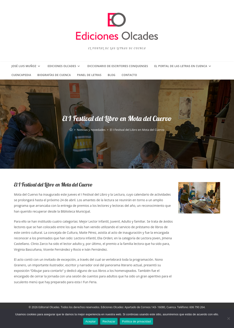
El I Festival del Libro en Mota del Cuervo (137, 130)
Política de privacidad (136, 321)
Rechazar (108, 321)
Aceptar (90, 321)
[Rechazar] (228, 318)
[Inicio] (71, 130)
